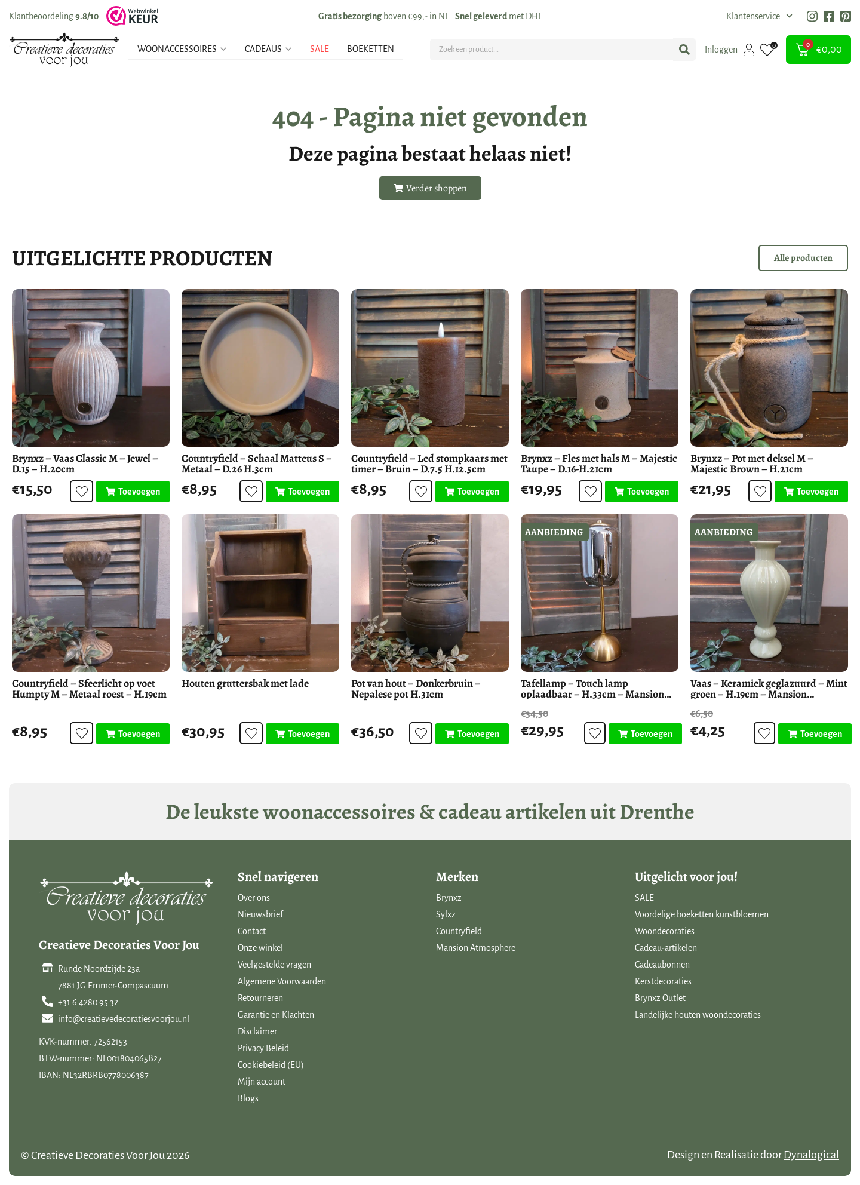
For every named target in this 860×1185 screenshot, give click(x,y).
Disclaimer (257, 1031)
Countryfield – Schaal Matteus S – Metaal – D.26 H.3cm (257, 463)
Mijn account (261, 1081)
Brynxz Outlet (660, 998)
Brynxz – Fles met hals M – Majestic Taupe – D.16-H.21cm (599, 463)
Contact (252, 931)
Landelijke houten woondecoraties (698, 1015)
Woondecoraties (665, 931)
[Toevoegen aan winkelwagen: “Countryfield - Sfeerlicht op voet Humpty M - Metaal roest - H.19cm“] (133, 734)
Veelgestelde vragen (274, 964)
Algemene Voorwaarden (282, 981)
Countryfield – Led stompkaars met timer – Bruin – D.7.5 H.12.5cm (429, 463)
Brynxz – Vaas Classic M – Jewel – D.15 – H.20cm (85, 463)
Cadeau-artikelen (666, 948)
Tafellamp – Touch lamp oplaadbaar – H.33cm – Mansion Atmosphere (592, 694)
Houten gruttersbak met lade (245, 683)
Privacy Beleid (263, 1048)
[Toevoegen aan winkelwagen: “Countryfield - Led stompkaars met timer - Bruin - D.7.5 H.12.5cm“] (472, 491)
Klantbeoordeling (54, 16)
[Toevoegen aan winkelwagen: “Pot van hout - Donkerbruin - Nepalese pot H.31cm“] (472, 734)
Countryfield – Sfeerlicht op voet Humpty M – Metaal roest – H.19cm (89, 688)
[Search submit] (684, 49)
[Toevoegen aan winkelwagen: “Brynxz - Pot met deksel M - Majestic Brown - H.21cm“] (811, 491)
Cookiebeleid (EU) (271, 1065)
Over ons (254, 897)
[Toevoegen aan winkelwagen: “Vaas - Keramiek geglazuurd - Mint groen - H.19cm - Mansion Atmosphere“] (814, 734)
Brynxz (449, 897)
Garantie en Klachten (276, 1015)
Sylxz (446, 914)
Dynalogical (811, 1155)
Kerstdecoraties (663, 981)
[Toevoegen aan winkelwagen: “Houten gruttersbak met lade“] (302, 734)
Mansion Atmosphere (475, 948)
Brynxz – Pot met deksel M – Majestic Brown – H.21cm (751, 463)
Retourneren (260, 998)
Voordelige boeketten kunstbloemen (702, 914)
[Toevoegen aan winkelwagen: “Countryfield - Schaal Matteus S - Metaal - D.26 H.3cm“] (302, 491)
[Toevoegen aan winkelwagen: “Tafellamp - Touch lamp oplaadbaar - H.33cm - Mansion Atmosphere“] (644, 734)
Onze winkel (260, 948)
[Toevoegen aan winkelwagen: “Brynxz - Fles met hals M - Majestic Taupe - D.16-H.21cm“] (641, 491)
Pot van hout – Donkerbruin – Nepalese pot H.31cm (416, 688)
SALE (644, 897)
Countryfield (459, 931)
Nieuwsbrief (260, 914)
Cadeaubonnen (662, 964)
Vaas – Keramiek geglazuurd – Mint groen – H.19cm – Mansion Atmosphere (768, 694)
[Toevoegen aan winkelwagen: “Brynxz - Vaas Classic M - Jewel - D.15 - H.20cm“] (133, 491)
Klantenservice (759, 16)
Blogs (248, 1098)
